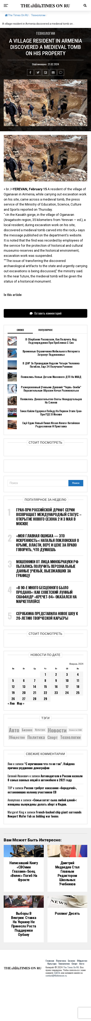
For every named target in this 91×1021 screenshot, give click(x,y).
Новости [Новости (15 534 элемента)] (57, 729)
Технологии (38, 15)
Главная (50, 999)
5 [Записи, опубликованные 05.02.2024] (13, 680)
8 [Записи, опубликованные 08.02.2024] (45, 680)
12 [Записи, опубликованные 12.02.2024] (13, 686)
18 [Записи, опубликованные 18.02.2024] (77, 686)
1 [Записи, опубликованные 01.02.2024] (45, 674)
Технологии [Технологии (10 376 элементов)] (70, 737)
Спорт (74, 1002)
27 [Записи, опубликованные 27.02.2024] (23, 699)
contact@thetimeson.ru (56, 1014)
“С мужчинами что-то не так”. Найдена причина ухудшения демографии (41, 766)
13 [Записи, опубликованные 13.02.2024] (23, 686)
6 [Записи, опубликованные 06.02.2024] (24, 680)
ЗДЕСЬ (57, 1011)
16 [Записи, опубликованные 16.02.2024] (56, 686)
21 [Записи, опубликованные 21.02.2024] (34, 692)
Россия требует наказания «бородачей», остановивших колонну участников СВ (42, 790)
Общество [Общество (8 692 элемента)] (17, 737)
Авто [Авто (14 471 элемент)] (14, 729)
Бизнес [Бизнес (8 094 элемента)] (27, 729)
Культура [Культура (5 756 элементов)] (40, 729)
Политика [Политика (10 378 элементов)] (36, 737)
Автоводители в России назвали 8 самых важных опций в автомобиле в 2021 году (45, 778)
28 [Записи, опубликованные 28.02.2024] (34, 699)
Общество (82, 999)
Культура (51, 1002)
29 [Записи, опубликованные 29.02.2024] (45, 699)
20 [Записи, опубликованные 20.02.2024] (24, 692)
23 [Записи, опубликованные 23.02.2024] (56, 692)
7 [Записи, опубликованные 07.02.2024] (34, 680)
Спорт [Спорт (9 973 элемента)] (52, 737)
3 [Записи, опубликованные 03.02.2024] (67, 674)
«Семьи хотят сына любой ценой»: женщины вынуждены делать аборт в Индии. (42, 802)
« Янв (11, 703)
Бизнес (71, 999)
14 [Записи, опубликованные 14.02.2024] (34, 686)
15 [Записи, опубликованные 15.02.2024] (45, 686)
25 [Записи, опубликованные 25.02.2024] (78, 692)
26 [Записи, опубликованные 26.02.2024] (13, 699)
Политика (61, 999)
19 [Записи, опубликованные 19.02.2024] (13, 692)
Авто (81, 1002)
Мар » (20, 703)
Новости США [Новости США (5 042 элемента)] (75, 729)
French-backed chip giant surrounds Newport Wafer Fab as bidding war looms (45, 814)
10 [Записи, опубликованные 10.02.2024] (67, 680)
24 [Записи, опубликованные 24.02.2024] (67, 692)
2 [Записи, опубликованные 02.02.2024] (56, 674)
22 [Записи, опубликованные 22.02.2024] (45, 692)
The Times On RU (16, 15)
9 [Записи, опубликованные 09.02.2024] (56, 680)
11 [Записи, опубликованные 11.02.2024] (78, 680)
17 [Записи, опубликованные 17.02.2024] (67, 686)
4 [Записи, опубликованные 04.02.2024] (78, 674)
